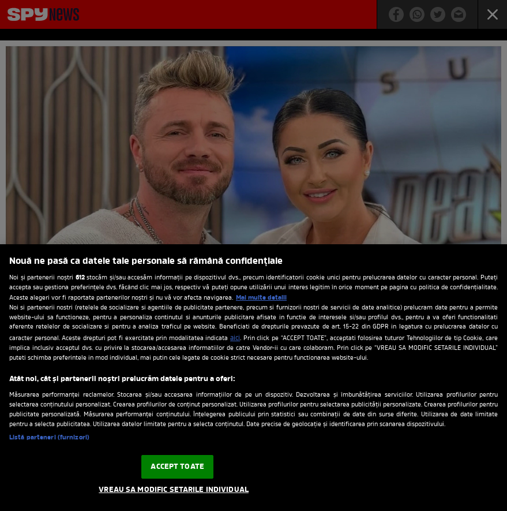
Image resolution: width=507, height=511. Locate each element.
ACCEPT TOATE (177, 467)
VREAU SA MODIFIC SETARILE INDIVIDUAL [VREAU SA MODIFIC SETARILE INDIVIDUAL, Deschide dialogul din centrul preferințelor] (174, 490)
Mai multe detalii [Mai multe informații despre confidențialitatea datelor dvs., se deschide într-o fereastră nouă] (261, 298)
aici (235, 338)
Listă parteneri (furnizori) (49, 437)
